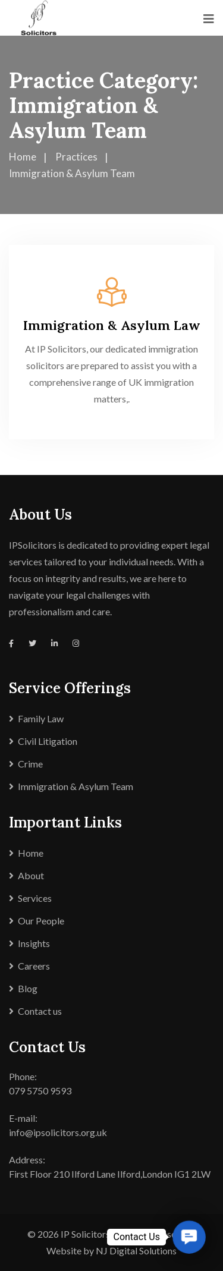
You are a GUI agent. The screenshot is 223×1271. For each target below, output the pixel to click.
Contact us (40, 1011)
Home (30, 852)
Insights (34, 943)
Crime (30, 763)
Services (35, 898)
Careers (34, 965)
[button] (189, 1237)
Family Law (41, 718)
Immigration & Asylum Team (75, 786)
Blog (27, 988)
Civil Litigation (47, 741)
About (31, 875)
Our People (41, 920)
